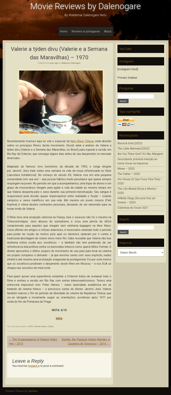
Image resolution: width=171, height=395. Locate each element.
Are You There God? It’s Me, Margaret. (140, 154)
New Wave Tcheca (82, 141)
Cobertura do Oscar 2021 (132, 207)
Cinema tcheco (40, 326)
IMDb (59, 318)
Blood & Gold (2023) (129, 143)
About (107, 31)
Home (63, 31)
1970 (30, 326)
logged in (34, 366)
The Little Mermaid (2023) (133, 148)
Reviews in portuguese (85, 31)
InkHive (33, 391)
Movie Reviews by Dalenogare (85, 6)
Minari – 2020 (126, 168)
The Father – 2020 (128, 174)
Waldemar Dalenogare (70, 63)
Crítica (50, 326)
